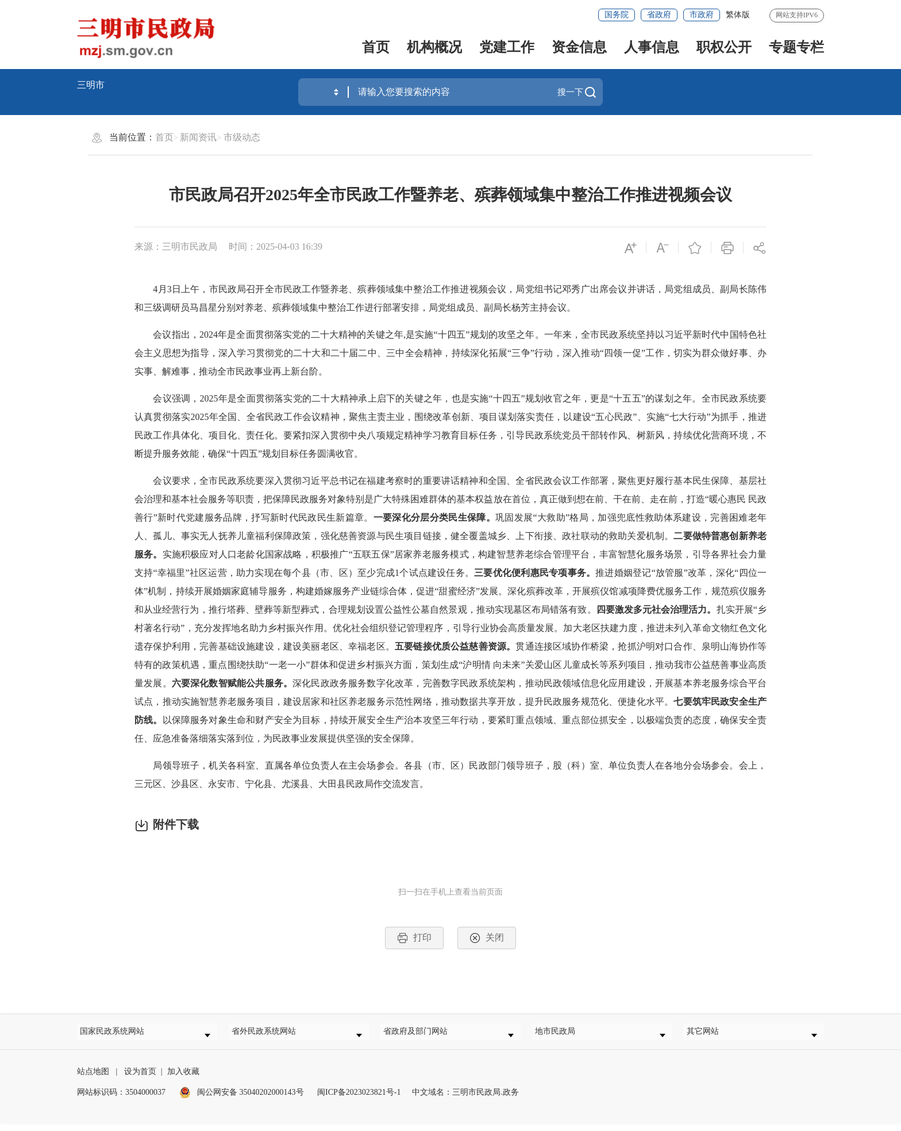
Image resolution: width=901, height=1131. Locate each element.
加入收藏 (183, 1079)
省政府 (659, 14)
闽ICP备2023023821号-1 (359, 1099)
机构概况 (434, 47)
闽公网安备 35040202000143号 (241, 1099)
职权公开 (724, 47)
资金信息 (579, 47)
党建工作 (506, 47)
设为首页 (140, 1079)
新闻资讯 (198, 137)
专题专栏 (796, 47)
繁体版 (738, 14)
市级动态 (242, 137)
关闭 (486, 938)
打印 (414, 938)
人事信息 (651, 47)
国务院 (616, 14)
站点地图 (93, 1079)
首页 (376, 47)
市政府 (702, 14)
